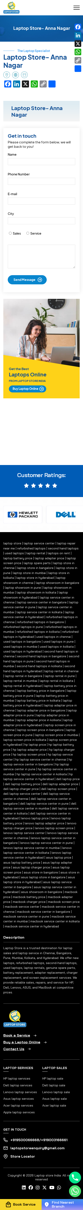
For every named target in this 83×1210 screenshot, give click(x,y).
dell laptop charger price (21, 789)
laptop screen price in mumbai (56, 735)
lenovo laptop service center (24, 833)
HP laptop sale (52, 1078)
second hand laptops (63, 548)
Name (12, 154)
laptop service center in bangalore (42, 602)
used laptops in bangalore (22, 641)
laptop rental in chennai (61, 671)
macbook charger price (29, 902)
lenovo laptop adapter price (44, 823)
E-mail (12, 194)
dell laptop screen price (58, 789)
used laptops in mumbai (20, 647)
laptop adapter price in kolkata (39, 720)
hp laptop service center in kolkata (42, 774)
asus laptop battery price (21, 862)
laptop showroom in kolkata (36, 592)
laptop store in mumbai (29, 573)
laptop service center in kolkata (39, 612)
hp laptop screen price (29, 754)
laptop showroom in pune (23, 588)
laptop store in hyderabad (35, 578)
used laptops (14, 553)
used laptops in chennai (53, 637)
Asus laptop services (18, 1099)
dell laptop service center (22, 794)
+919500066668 (24, 1140)
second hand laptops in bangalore (41, 656)
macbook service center (22, 907)
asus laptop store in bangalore (43, 877)
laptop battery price (17, 558)
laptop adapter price (49, 558)
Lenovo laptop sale (56, 1092)
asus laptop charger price (31, 867)
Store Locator (22, 1156)
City (11, 214)
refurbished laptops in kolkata (38, 632)
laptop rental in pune (60, 676)
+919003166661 (54, 1140)
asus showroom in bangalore (41, 892)
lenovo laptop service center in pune (46, 843)
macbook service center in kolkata (55, 921)
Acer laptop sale (54, 1105)
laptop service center (39, 543)
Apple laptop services (19, 1112)
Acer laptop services (18, 1105)
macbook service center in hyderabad (32, 926)
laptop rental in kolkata (56, 681)
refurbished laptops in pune (23, 627)
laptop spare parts (37, 563)
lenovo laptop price (35, 818)
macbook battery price (29, 897)
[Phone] (75, 1177)
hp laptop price (35, 745)
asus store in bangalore (41, 872)
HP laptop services (16, 1078)
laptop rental (35, 553)
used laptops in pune (58, 641)
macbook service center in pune (26, 916)
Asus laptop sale (54, 1099)
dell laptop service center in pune (44, 803)
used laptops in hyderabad (22, 651)
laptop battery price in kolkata (38, 700)
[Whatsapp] (75, 1191)
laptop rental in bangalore (23, 676)
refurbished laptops (31, 548)
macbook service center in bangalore (43, 912)
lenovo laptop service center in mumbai (31, 848)
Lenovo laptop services (20, 1092)
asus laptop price (58, 857)
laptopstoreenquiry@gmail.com (37, 1148)
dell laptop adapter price (60, 784)
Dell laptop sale (53, 1085)
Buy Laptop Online (25, 388)
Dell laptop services (17, 1085)
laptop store (12, 543)
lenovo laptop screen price (54, 828)
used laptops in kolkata (57, 647)
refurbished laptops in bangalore (40, 622)
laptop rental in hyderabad (22, 686)
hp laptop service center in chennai (40, 759)
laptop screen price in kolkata (24, 740)
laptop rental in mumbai (20, 681)
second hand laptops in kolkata (39, 666)
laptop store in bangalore (35, 568)
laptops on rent (59, 553)
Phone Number (19, 174)
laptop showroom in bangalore (57, 583)
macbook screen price (64, 902)
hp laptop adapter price (30, 750)
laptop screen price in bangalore (40, 730)
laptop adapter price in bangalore (41, 710)
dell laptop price (68, 779)
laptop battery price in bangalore (41, 691)
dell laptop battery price (22, 784)
